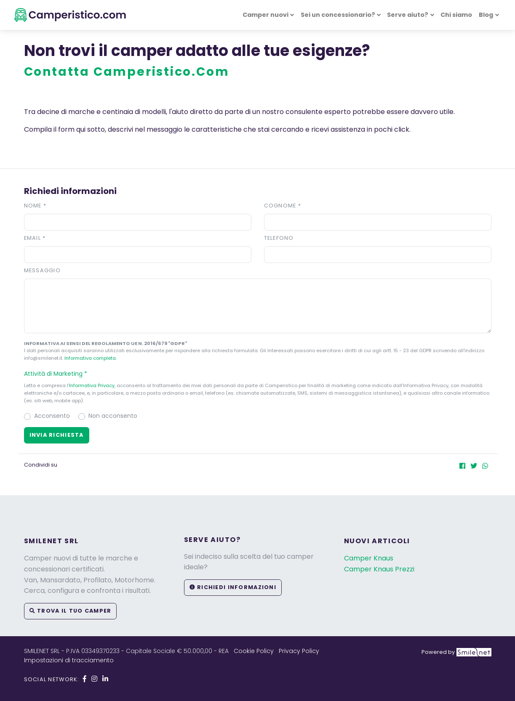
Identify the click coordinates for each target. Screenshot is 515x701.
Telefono (279, 238)
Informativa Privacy (92, 385)
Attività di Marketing (59, 373)
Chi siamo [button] (456, 15)
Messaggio (42, 270)
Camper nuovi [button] (265, 15)
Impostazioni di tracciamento (69, 660)
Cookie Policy (254, 651)
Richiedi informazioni (232, 587)
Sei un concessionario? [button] (338, 15)
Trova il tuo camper (70, 610)
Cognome (283, 205)
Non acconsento (112, 416)
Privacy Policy (299, 651)
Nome (35, 205)
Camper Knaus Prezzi (379, 569)
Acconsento (52, 416)
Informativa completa (90, 358)
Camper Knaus (368, 558)
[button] (257, 373)
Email (35, 238)
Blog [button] (486, 15)
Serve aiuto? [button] (407, 15)
